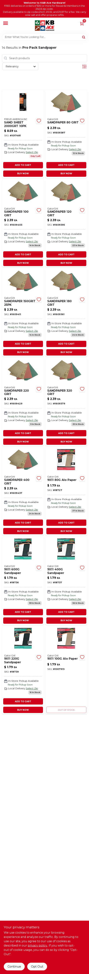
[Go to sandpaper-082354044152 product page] (23, 313)
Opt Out (37, 966)
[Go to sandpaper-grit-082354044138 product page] (23, 223)
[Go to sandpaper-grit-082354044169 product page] (66, 313)
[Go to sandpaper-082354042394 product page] (66, 581)
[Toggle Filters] (84, 66)
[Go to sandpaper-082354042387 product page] (23, 581)
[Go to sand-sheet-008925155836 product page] (23, 134)
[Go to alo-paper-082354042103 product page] (66, 491)
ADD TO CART (23, 165)
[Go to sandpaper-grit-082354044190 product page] (23, 491)
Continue (14, 966)
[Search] (83, 37)
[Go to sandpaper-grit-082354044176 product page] (23, 402)
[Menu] (5, 23)
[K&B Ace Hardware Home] (44, 25)
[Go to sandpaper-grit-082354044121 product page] (66, 134)
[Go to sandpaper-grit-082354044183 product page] (66, 402)
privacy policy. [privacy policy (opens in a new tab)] (37, 945)
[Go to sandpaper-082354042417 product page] (23, 670)
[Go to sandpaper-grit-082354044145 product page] (66, 223)
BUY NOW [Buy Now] (23, 173)
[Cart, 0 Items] (82, 23)
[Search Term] (44, 37)
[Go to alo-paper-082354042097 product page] (66, 670)
